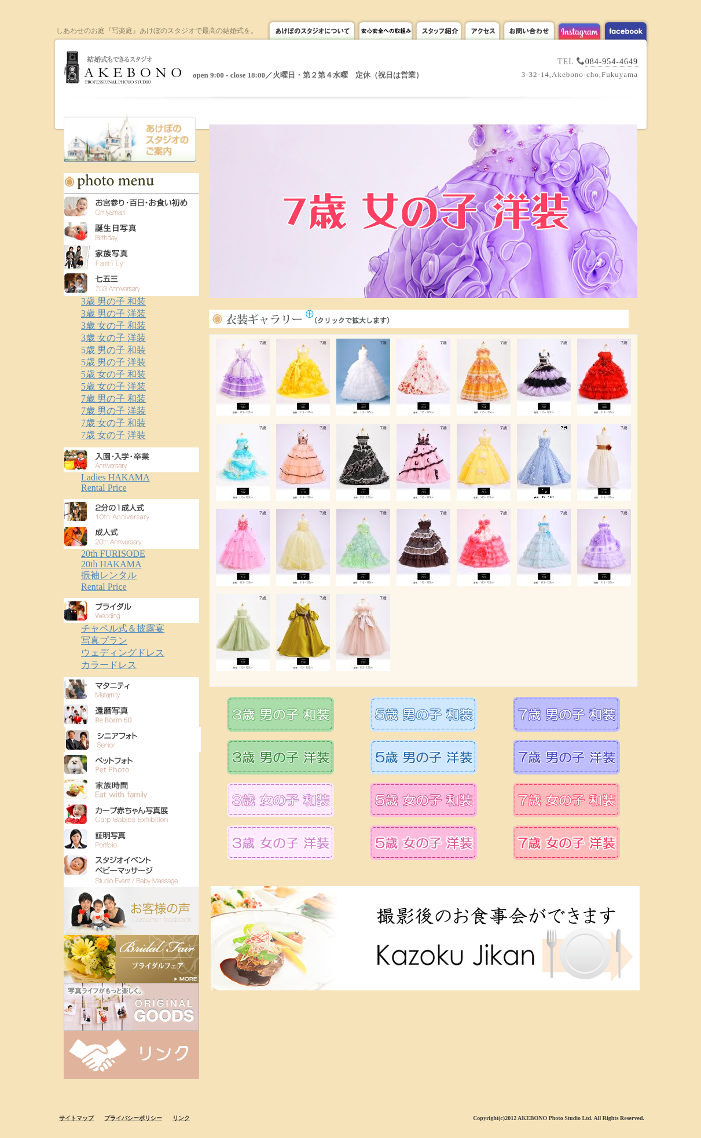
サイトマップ (76, 1118)
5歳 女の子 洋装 (113, 386)
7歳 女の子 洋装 (113, 435)
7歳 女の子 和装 (113, 423)
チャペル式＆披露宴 (122, 628)
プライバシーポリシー (133, 1118)
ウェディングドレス (122, 653)
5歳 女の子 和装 (113, 374)
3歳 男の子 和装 (113, 301)
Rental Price (104, 488)
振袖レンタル (109, 575)
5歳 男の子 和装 (113, 350)
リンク (181, 1118)
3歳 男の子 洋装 (113, 313)
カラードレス (109, 665)
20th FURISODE (113, 554)
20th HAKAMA (111, 564)
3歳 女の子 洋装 (113, 338)
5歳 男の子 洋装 (113, 362)
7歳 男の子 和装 (113, 398)
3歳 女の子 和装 (113, 326)
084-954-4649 (611, 61)
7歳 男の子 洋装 (113, 411)
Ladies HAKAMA (115, 477)
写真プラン (104, 640)
